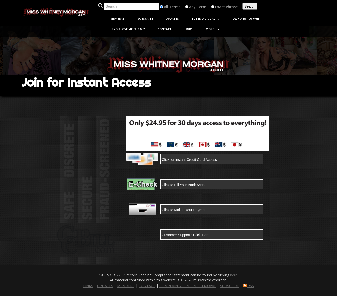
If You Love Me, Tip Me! (127, 29)
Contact (165, 29)
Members (117, 18)
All (166, 6)
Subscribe (145, 18)
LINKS (88, 285)
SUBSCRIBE (229, 285)
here (233, 275)
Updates (172, 18)
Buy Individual (206, 18)
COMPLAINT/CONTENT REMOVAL (187, 285)
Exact (220, 6)
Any (192, 6)
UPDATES (105, 285)
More (212, 29)
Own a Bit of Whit (246, 18)
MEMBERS (125, 285)
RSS (248, 285)
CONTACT (147, 285)
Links (188, 29)
